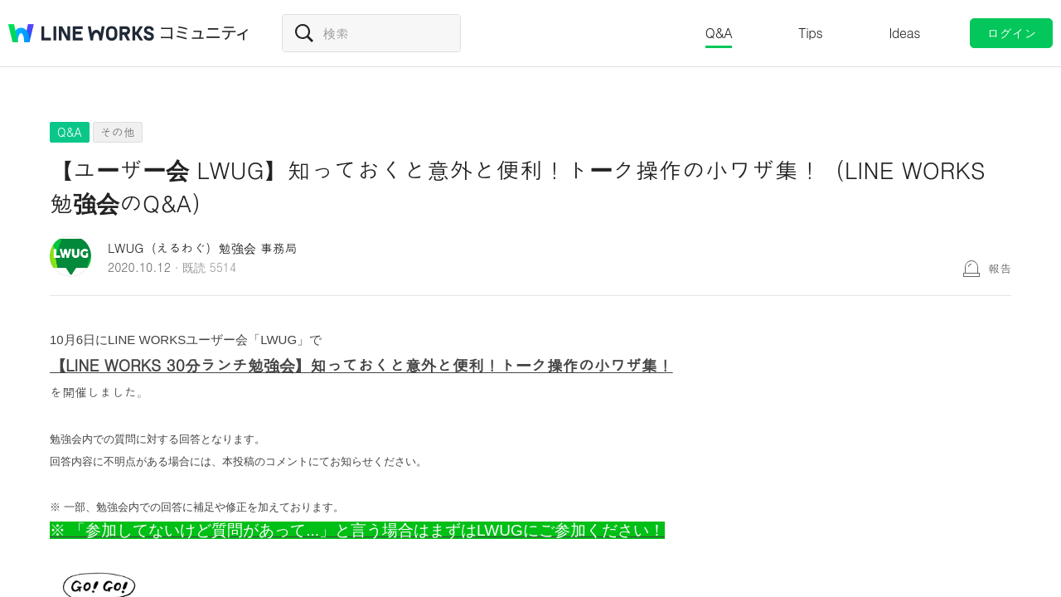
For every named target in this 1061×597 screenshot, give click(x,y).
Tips (810, 32)
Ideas (904, 32)
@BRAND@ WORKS (81, 33)
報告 (999, 268)
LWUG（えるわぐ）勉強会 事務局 (203, 247)
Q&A (719, 32)
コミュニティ (205, 33)
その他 (117, 132)
